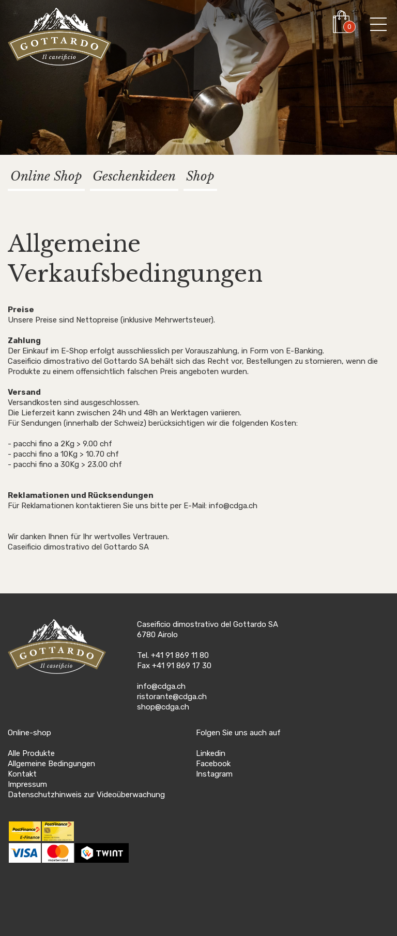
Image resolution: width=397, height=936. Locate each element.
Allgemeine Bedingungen (51, 763)
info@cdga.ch (161, 686)
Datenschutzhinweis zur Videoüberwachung (86, 794)
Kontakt (22, 774)
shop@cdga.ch (163, 707)
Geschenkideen (134, 176)
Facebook (213, 763)
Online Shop (46, 176)
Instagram (214, 774)
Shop (200, 176)
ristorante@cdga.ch (172, 696)
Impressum (27, 784)
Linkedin (210, 753)
